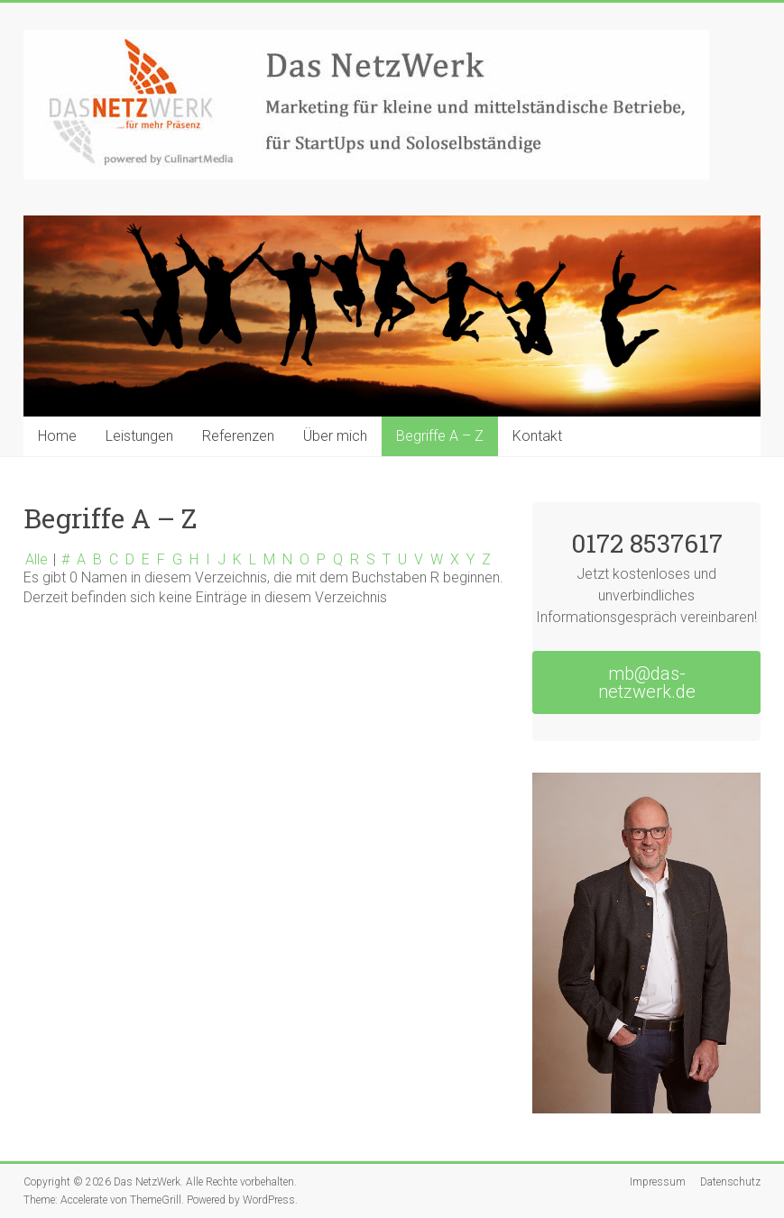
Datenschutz (730, 1182)
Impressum (658, 1182)
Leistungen (139, 435)
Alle (36, 559)
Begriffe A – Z (440, 435)
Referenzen (238, 435)
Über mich (335, 435)
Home (57, 435)
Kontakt (537, 435)
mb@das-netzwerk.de (647, 682)
